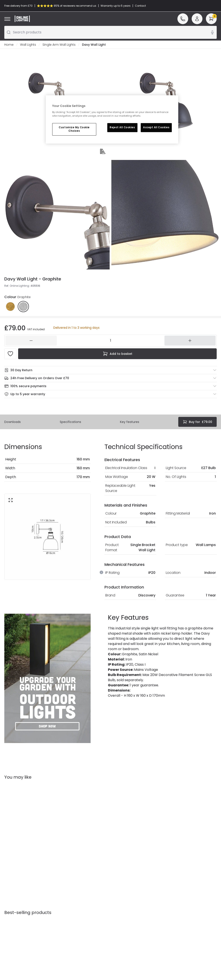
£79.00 (197, 422)
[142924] (111, 340)
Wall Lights (28, 44)
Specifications (70, 422)
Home (9, 44)
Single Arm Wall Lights (59, 44)
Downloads (12, 422)
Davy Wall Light (94, 44)
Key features (129, 422)
